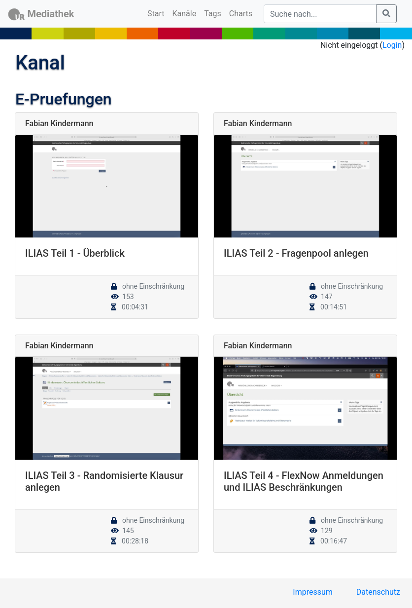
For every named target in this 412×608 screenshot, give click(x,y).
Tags (212, 13)
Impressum (313, 592)
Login (392, 45)
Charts (240, 13)
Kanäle (184, 13)
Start (157, 12)
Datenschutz (378, 592)
